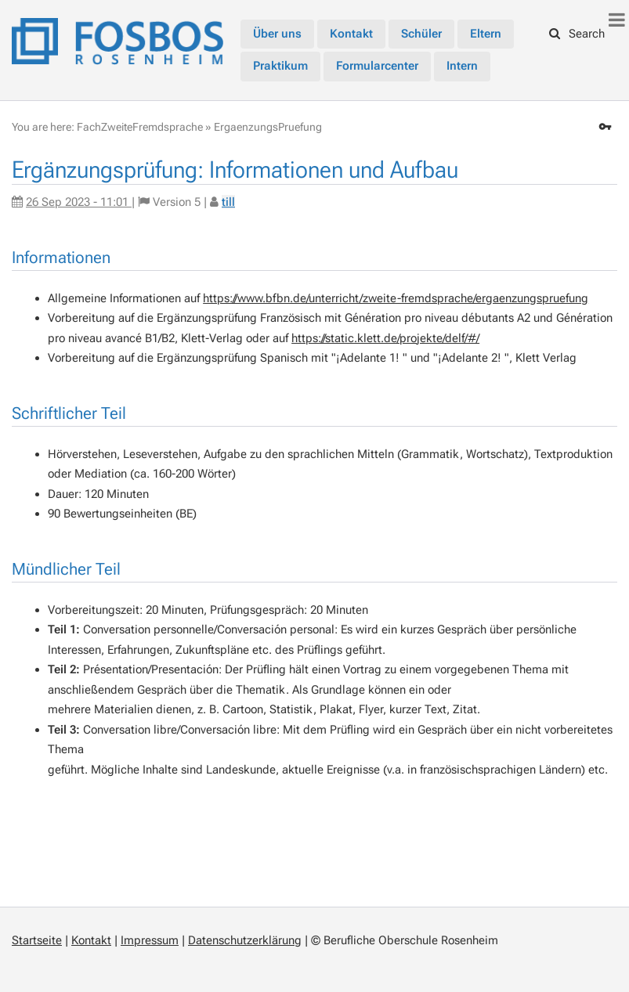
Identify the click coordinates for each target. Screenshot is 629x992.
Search (577, 34)
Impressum (150, 940)
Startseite (37, 940)
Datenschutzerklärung (245, 940)
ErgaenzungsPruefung (268, 127)
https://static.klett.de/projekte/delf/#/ (385, 338)
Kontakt (91, 940)
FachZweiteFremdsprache (140, 127)
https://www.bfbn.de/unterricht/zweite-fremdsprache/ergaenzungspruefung (395, 298)
